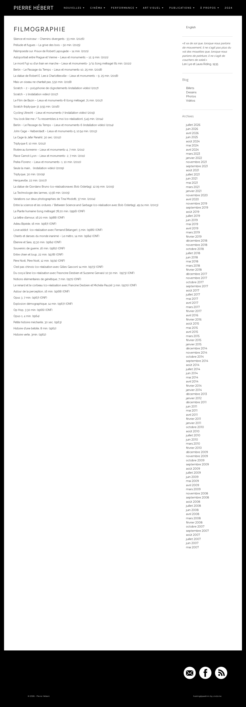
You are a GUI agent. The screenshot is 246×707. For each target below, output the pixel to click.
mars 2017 (193, 307)
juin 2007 (192, 543)
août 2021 (192, 170)
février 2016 (193, 319)
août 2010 (192, 431)
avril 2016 (192, 315)
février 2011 (193, 419)
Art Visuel (153, 7)
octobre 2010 (195, 427)
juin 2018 (192, 257)
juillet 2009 (193, 472)
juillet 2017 (193, 294)
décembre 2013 (196, 394)
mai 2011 (192, 410)
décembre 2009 (197, 452)
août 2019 (192, 212)
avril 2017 (192, 303)
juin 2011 (191, 406)
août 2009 (193, 468)
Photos (191, 96)
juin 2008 (192, 510)
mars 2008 (193, 518)
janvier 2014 (194, 390)
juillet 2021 (193, 174)
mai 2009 (192, 481)
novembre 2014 (196, 352)
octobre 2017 (195, 282)
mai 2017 (192, 298)
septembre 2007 (197, 531)
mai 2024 (192, 145)
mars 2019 (193, 232)
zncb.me (217, 696)
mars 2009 (193, 489)
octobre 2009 (195, 460)
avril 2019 (192, 228)
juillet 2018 (193, 253)
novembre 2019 (196, 203)
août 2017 (192, 290)
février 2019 (194, 236)
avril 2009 (192, 485)
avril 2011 (192, 415)
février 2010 (194, 448)
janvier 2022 (194, 158)
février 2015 (193, 340)
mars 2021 (193, 187)
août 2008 (193, 501)
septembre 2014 (197, 361)
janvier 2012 (194, 398)
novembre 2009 (197, 456)
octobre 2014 (195, 356)
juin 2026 (192, 129)
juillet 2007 (193, 539)
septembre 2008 (197, 497)
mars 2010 (193, 443)
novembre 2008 (197, 493)
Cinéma (97, 7)
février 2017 (194, 311)
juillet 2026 (193, 125)
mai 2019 (192, 224)
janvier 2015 (193, 344)
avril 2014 (192, 381)
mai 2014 (192, 377)
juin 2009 (192, 477)
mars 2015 (192, 336)
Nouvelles (74, 7)
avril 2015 (192, 332)
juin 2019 (192, 220)
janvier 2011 (193, 423)
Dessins (191, 92)
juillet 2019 (193, 216)
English (191, 27)
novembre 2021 (196, 162)
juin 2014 (192, 373)
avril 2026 (192, 133)
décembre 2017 (196, 274)
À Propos (209, 7)
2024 (229, 7)
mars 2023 (193, 153)
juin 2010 (192, 439)
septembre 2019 (197, 207)
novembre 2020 (197, 195)
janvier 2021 (194, 191)
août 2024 (193, 141)
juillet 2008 (193, 506)
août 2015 (192, 323)
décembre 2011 (196, 402)
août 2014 (192, 365)
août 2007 (193, 535)
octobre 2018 (195, 249)
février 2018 (194, 269)
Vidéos (190, 100)
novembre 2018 (196, 245)
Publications (181, 7)
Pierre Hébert (33, 7)
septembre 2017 (197, 286)
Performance (124, 7)
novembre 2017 (196, 278)
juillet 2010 (193, 435)
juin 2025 (192, 137)
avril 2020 (192, 199)
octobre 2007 (195, 526)
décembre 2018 (196, 240)
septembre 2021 (197, 166)
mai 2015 (192, 328)
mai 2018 (192, 261)
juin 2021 (192, 178)
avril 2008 (192, 514)
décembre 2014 (196, 348)
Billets (190, 88)
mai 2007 (192, 547)
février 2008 (194, 522)
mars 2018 (193, 265)
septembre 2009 (197, 464)
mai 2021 (192, 182)
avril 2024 (192, 149)
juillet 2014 (193, 369)
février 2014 (194, 385)
